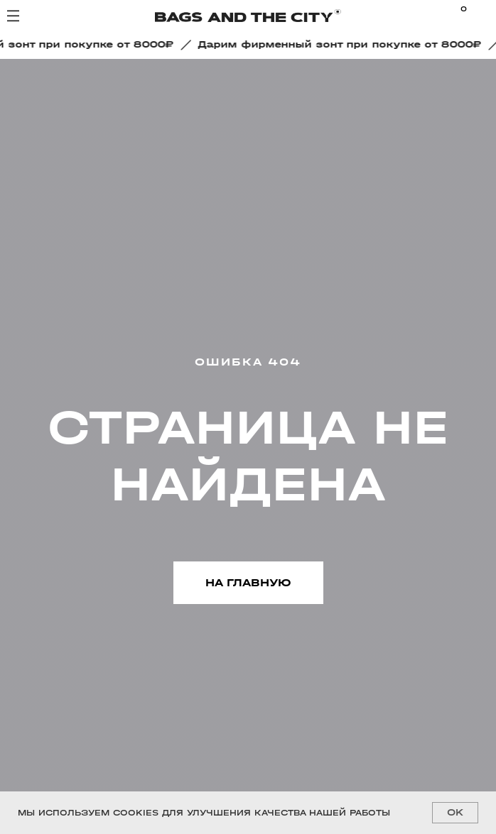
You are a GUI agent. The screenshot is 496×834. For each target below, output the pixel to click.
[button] (343, 45)
